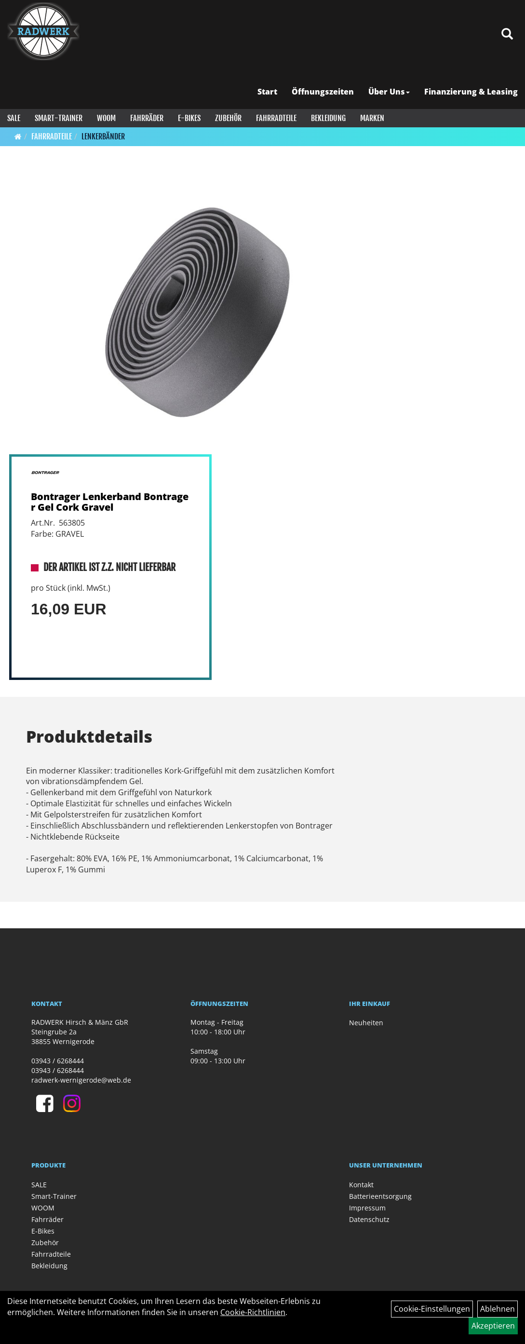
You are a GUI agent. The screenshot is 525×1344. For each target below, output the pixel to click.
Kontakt (361, 1184)
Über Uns (389, 91)
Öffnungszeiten (323, 91)
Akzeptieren (493, 1325)
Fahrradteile (276, 118)
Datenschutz (369, 1219)
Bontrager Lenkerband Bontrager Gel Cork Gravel (109, 502)
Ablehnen (497, 1308)
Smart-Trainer (58, 118)
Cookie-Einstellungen (432, 1308)
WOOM (106, 118)
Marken (372, 118)
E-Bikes (189, 118)
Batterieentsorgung (380, 1196)
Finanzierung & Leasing (471, 91)
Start (267, 91)
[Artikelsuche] (507, 34)
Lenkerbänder (103, 136)
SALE (13, 118)
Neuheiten (366, 1022)
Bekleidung (328, 118)
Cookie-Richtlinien (252, 1312)
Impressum (367, 1207)
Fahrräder (146, 118)
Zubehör (228, 118)
